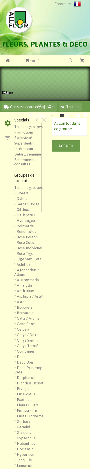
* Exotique (22, 399)
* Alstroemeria (26, 280)
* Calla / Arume (27, 318)
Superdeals (23, 143)
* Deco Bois (24, 362)
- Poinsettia (24, 226)
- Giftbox (21, 209)
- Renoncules (25, 231)
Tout (67, 107)
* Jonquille (23, 460)
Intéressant (23, 149)
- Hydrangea (24, 220)
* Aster (20, 302)
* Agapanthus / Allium (26, 272)
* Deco (20, 357)
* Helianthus (24, 443)
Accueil (66, 146)
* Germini (22, 427)
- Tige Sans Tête (28, 259)
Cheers (21, 193)
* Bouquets (23, 307)
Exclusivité (23, 138)
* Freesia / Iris (26, 410)
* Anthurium (24, 291)
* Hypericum (24, 454)
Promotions (24, 132)
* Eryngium (23, 388)
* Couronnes (24, 351)
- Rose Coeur (25, 242)
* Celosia (21, 329)
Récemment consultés (24, 162)
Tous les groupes (28, 127)
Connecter (63, 4)
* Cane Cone (24, 324)
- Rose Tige (23, 253)
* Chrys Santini (26, 340)
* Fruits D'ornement (30, 416)
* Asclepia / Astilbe (30, 296)
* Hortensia (23, 449)
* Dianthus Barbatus (30, 383)
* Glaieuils (22, 432)
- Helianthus (24, 215)
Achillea (22, 264)
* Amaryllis (23, 285)
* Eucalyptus (24, 394)
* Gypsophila (25, 438)
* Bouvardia (23, 313)
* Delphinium (25, 377)
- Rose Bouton (26, 237)
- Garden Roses (26, 204)
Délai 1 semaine (27, 154)
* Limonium (23, 465)
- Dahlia (20, 198)
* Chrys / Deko (26, 335)
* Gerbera (22, 421)
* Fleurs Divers (26, 405)
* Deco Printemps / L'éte (30, 370)
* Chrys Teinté (26, 346)
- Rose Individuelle (30, 248)
